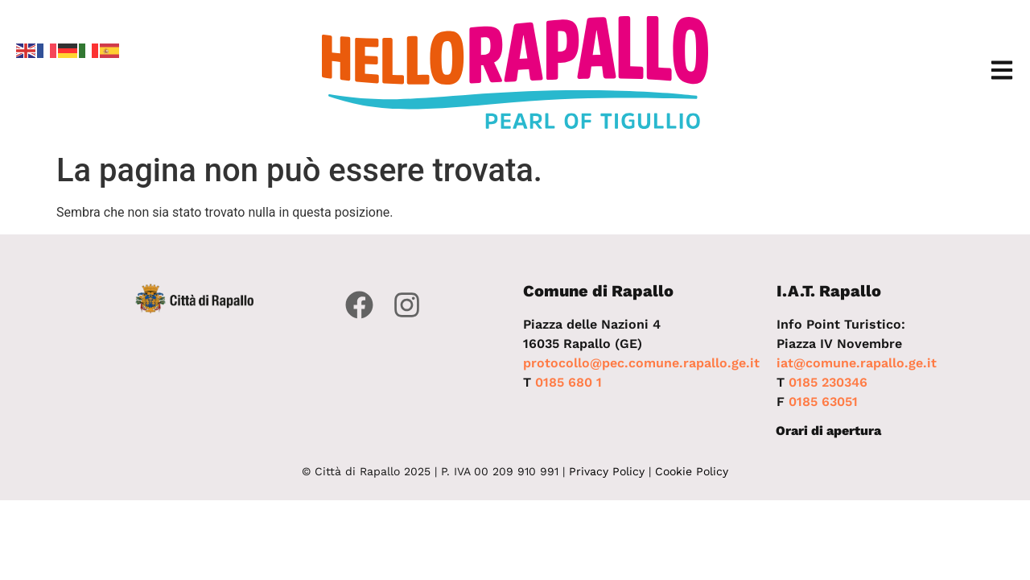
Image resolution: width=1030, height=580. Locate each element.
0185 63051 (823, 401)
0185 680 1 (568, 382)
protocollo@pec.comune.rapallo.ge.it (641, 363)
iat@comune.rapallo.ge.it (857, 363)
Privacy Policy (607, 471)
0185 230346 (828, 382)
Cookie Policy (691, 471)
